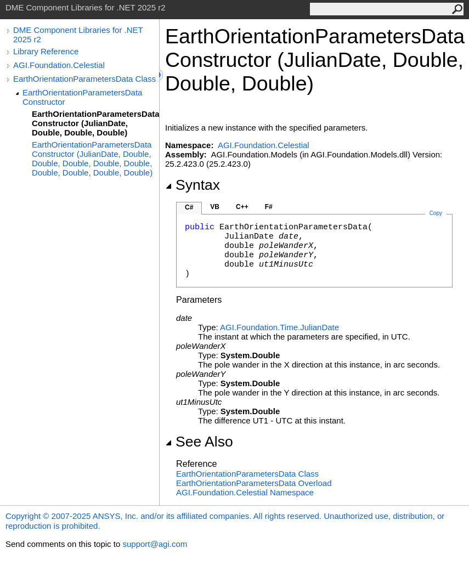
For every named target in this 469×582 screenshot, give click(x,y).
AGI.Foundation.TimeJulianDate (279, 327)
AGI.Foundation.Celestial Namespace (245, 492)
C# (189, 207)
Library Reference (45, 51)
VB (214, 207)
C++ (242, 207)
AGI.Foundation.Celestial (59, 65)
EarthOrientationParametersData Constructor (82, 97)
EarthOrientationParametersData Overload (253, 483)
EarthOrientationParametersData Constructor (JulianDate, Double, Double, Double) (95, 123)
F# (269, 207)
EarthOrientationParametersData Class (84, 78)
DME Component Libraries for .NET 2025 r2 (78, 34)
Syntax (192, 185)
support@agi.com (154, 544)
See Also (199, 441)
